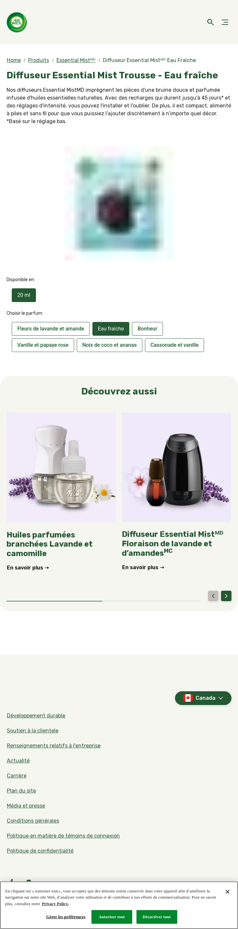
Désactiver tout (157, 916)
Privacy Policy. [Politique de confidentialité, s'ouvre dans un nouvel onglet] (55, 903)
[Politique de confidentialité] (40, 851)
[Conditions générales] (33, 821)
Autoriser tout (112, 916)
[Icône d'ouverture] (210, 22)
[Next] (226, 596)
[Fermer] (227, 892)
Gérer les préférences (66, 916)
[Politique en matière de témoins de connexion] (63, 836)
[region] (119, 905)
